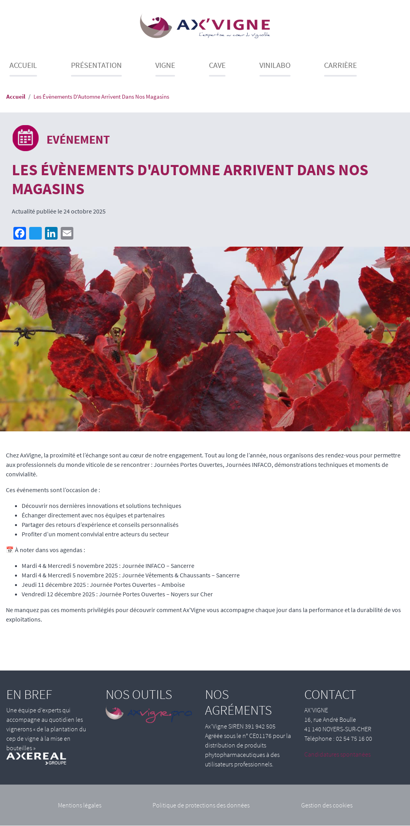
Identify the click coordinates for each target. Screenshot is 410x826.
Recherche (401, 68)
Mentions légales (79, 805)
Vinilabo (275, 65)
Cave (217, 65)
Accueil (23, 65)
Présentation (96, 65)
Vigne (165, 65)
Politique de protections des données (201, 805)
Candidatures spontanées (337, 754)
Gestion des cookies (326, 805)
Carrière (340, 65)
